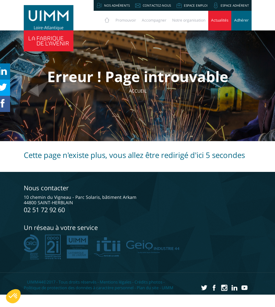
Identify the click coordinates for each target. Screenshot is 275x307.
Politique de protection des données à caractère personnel (79, 288)
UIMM (167, 288)
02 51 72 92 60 (44, 210)
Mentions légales (115, 282)
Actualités (219, 20)
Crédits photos (148, 282)
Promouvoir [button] (126, 20)
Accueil (140, 91)
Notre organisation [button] (188, 20)
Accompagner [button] (154, 20)
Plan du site (148, 288)
